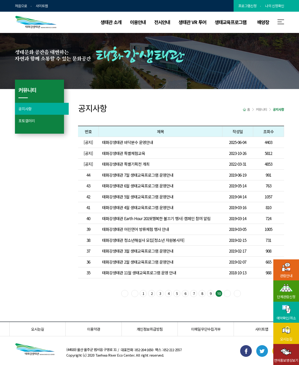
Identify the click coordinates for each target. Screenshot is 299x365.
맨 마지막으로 (237, 293)
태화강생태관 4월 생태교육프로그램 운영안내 (137, 207)
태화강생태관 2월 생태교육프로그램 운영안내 (137, 262)
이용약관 (93, 329)
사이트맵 (42, 6)
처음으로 (21, 6)
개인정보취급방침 (150, 329)
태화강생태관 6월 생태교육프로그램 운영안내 (137, 186)
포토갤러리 (26, 120)
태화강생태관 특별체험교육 (123, 153)
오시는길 (37, 329)
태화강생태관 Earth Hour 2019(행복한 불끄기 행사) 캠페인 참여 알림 (156, 218)
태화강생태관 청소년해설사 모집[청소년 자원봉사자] (143, 240)
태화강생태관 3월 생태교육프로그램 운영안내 (137, 251)
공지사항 (25, 108)
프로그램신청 (247, 6)
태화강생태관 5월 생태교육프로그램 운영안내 (137, 197)
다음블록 (227, 293)
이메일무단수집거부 (206, 329)
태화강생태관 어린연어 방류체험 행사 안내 (135, 229)
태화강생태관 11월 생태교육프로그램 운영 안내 (139, 273)
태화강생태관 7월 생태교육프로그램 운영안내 (137, 175)
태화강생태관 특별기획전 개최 (126, 164)
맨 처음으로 (124, 293)
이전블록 (134, 293)
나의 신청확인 (274, 6)
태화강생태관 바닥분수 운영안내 (127, 142)
